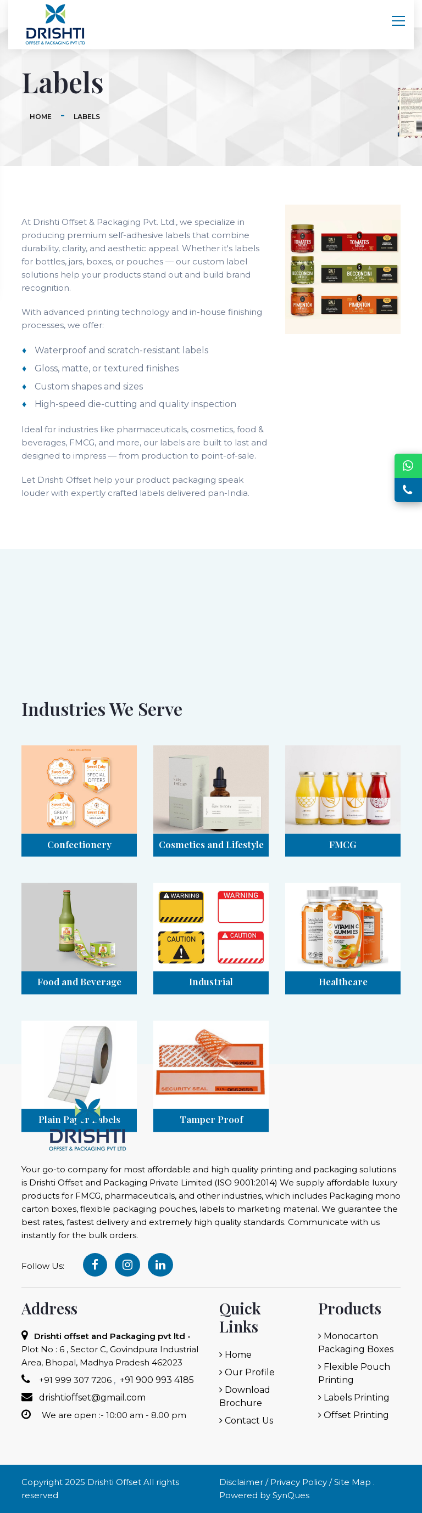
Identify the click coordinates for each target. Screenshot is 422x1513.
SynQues (291, 1495)
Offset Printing (353, 1415)
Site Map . (353, 1482)
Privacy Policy (298, 1482)
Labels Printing (354, 1397)
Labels (87, 116)
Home (41, 116)
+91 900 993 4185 (156, 1380)
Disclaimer (241, 1482)
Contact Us (246, 1420)
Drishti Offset (114, 1482)
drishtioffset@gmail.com (92, 1397)
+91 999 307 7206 (74, 1380)
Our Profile (247, 1372)
